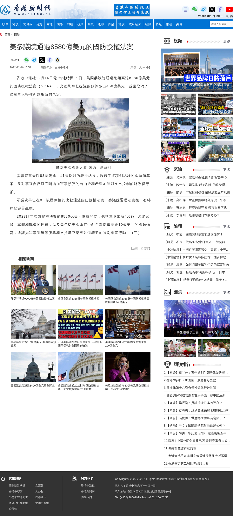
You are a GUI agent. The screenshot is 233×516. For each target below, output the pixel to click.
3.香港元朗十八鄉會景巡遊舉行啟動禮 (190, 387)
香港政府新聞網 (18, 503)
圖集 (91, 24)
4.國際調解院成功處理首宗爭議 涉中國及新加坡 (198, 395)
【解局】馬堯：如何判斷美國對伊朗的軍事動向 (196, 264)
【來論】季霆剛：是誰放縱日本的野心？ (192, 215)
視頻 (80, 24)
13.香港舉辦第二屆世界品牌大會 (186, 463)
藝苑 (159, 24)
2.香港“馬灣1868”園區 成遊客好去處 (190, 380)
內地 (49, 24)
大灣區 (27, 24)
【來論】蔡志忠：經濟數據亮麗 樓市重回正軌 (195, 207)
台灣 (39, 24)
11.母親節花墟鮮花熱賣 (180, 448)
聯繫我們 (86, 497)
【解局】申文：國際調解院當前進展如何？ (193, 234)
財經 (70, 24)
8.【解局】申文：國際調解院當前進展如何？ (194, 425)
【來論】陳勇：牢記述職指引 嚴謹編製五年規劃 (197, 192)
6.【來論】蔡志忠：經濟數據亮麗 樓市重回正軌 (197, 410)
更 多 (226, 41)
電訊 (101, 24)
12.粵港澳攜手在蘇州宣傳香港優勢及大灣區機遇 (197, 456)
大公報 (39, 491)
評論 (111, 24)
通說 (121, 24)
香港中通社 (88, 485)
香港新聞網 (88, 491)
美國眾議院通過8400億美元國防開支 (34, 385)
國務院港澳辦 (17, 485)
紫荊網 (13, 508)
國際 (60, 24)
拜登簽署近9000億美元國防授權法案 (33, 298)
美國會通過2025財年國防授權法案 (78, 298)
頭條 (5, 24)
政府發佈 (135, 24)
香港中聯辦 (16, 491)
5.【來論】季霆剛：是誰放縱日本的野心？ (193, 403)
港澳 (15, 24)
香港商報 (40, 497)
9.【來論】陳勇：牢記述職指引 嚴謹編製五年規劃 (198, 433)
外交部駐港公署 (18, 497)
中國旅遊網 (42, 503)
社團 (148, 24)
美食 (179, 24)
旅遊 (169, 24)
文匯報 (39, 485)
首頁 (7, 34)
